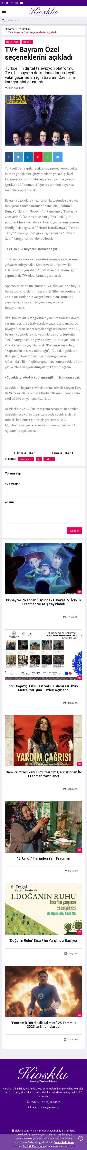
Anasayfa (9, 28)
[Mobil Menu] (4, 11)
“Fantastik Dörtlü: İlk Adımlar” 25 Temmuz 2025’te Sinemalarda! (43, 1025)
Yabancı (27, 41)
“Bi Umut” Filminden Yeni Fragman (43, 858)
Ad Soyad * (12, 483)
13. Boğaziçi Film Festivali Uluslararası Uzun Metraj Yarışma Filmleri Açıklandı (43, 688)
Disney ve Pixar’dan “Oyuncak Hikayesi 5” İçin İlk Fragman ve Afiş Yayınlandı (43, 602)
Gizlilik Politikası (34, 1146)
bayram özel (26, 459)
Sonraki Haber (63, 453)
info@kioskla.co (51, 1107)
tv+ (39, 459)
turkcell (49, 459)
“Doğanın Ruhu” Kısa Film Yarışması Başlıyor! (43, 940)
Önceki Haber (24, 453)
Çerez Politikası (64, 1142)
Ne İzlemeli (24, 28)
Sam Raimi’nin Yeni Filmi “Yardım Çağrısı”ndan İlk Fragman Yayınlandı (44, 774)
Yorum (9, 502)
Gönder (74, 530)
